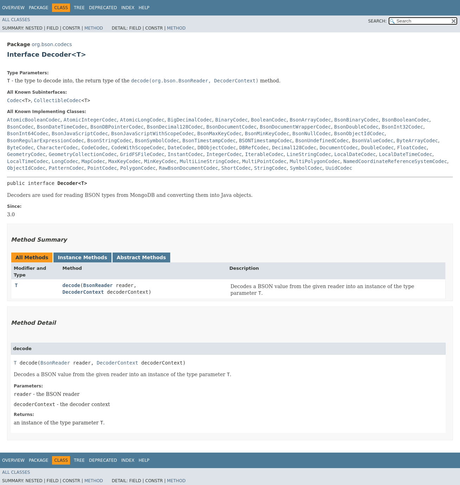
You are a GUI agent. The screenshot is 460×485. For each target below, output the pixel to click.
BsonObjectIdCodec (359, 133)
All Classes (16, 19)
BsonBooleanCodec (405, 120)
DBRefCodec (254, 147)
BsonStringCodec (109, 140)
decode (71, 285)
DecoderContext (83, 292)
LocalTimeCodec (28, 161)
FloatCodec (412, 147)
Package (38, 7)
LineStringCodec (309, 154)
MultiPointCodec (264, 161)
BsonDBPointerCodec (117, 127)
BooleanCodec (269, 120)
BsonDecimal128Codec (175, 127)
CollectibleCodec (57, 100)
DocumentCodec (339, 147)
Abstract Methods (141, 257)
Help (144, 7)
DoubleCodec (377, 147)
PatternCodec (66, 168)
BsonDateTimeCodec (62, 127)
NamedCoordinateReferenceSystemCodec (395, 161)
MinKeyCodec (160, 161)
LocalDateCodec (355, 154)
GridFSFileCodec (142, 154)
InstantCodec (185, 154)
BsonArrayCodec (310, 120)
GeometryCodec (26, 154)
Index (128, 7)
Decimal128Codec (294, 147)
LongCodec (65, 161)
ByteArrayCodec (417, 140)
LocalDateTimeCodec (405, 154)
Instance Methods (82, 257)
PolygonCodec (138, 168)
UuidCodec (339, 168)
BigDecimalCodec (190, 120)
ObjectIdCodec (26, 168)
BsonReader (98, 285)
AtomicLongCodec (142, 120)
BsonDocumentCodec (231, 127)
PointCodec (102, 168)
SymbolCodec (306, 168)
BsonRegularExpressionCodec (45, 140)
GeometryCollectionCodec (83, 154)
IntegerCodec (224, 154)
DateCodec (181, 147)
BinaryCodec (231, 120)
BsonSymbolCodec (157, 140)
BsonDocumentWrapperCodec (295, 127)
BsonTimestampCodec (209, 140)
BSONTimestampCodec (265, 140)
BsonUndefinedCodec (322, 140)
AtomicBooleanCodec (33, 120)
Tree (79, 7)
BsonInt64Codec (28, 133)
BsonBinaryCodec (356, 120)
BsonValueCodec (373, 140)
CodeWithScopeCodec (138, 147)
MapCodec (93, 161)
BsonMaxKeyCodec (219, 133)
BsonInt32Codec (402, 127)
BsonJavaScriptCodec (80, 133)
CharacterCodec (57, 147)
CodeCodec (95, 147)
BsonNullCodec (312, 133)
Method (93, 28)
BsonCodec (20, 127)
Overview (13, 7)
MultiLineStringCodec (209, 161)
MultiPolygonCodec (315, 161)
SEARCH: (377, 21)
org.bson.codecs (52, 44)
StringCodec (270, 168)
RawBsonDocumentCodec (188, 168)
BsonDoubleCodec (356, 127)
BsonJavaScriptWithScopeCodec (152, 133)
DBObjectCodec (217, 147)
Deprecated (103, 7)
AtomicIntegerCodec (90, 120)
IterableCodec (264, 154)
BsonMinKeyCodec (267, 133)
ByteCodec (20, 147)
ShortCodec (236, 168)
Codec (14, 100)
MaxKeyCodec (124, 161)
